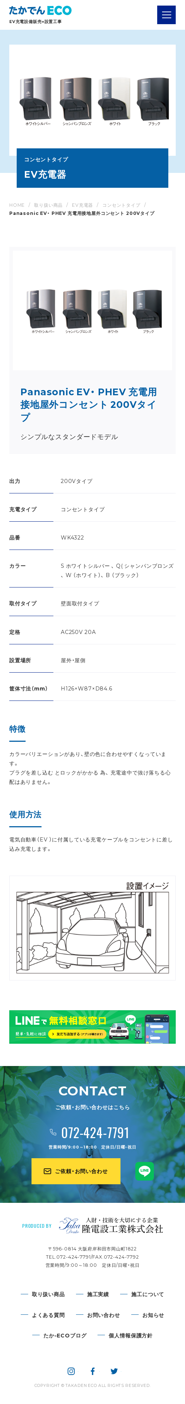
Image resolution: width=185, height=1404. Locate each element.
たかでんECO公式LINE (144, 1171)
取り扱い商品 (48, 1294)
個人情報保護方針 (131, 1335)
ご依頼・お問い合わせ (81, 1171)
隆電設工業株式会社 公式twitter (114, 1371)
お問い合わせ (103, 1314)
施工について (147, 1294)
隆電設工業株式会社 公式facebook (93, 1371)
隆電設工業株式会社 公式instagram (71, 1371)
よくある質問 (48, 1314)
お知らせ (153, 1314)
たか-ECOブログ (65, 1335)
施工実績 (98, 1294)
